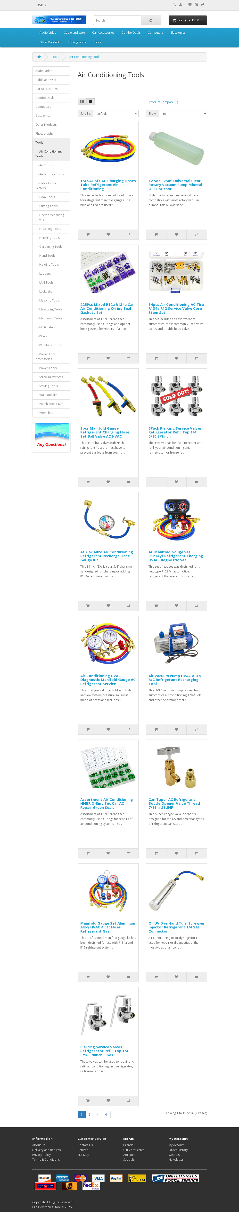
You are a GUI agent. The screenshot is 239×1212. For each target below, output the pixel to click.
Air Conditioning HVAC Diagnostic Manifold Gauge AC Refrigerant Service (108, 679)
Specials (128, 1160)
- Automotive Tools (49, 174)
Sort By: (85, 113)
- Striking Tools (46, 386)
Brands (128, 1145)
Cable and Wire (74, 33)
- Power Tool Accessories (45, 356)
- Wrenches (44, 413)
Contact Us (85, 1145)
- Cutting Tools (46, 206)
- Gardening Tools (48, 247)
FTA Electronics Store (46, 1207)
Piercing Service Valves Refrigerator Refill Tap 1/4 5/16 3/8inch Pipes (104, 1050)
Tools (97, 42)
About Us (38, 1145)
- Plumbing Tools (48, 345)
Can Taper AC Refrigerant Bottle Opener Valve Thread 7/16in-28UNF (174, 803)
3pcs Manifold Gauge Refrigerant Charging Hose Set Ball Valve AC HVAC (104, 432)
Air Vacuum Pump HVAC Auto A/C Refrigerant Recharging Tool (174, 679)
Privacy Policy (41, 1155)
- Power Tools (46, 368)
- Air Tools (43, 165)
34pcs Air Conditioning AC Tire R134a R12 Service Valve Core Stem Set (176, 308)
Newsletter (176, 1160)
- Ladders (43, 273)
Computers (155, 33)
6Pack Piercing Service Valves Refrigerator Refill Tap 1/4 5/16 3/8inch (175, 432)
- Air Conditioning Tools (48, 153)
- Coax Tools (45, 197)
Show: (152, 113)
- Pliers (41, 336)
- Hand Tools (45, 256)
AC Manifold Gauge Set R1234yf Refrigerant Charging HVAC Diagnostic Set (175, 555)
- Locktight (43, 291)
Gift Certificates (133, 1150)
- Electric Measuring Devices (49, 217)
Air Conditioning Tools (84, 57)
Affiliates (129, 1155)
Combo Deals (131, 33)
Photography (77, 42)
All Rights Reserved (60, 1202)
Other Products (50, 42)
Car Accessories (103, 33)
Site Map (83, 1155)
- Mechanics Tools (48, 318)
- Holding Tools (47, 264)
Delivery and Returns (46, 1150)
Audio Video (48, 33)
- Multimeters (45, 327)
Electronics (178, 33)
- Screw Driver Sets (49, 377)
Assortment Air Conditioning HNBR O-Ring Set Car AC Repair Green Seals (106, 803)
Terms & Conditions (46, 1160)
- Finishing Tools (47, 238)
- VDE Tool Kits (46, 395)
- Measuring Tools (48, 309)
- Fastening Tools (48, 229)
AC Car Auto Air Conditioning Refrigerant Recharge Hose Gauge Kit (106, 555)
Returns (83, 1150)
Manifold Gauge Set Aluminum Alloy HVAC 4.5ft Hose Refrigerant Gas (107, 927)
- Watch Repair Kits (49, 404)
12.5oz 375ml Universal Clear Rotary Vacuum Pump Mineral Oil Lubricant (175, 184)
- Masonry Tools (47, 300)
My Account (176, 1145)
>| (105, 1114)
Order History (178, 1150)
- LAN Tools (44, 282)
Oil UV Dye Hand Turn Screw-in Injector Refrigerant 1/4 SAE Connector (176, 927)
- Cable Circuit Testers (46, 185)
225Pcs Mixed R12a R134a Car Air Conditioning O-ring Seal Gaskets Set (107, 308)
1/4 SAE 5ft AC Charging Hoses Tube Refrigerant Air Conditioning (108, 184)
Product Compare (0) (163, 102)
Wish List (175, 1155)
